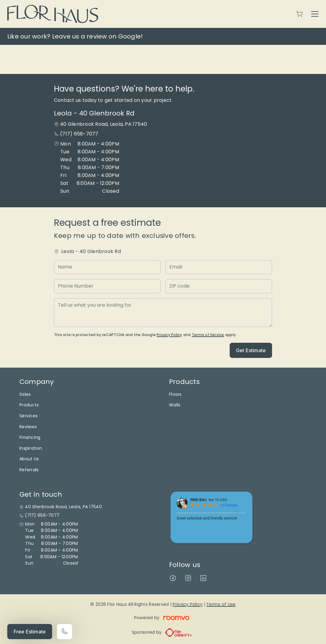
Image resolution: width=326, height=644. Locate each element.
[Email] (218, 267)
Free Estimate (30, 632)
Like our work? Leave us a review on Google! (75, 36)
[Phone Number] (107, 286)
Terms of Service (208, 334)
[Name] (107, 267)
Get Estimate (251, 350)
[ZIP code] (218, 286)
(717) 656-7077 (79, 133)
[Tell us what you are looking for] (163, 312)
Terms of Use (220, 604)
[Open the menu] (315, 13)
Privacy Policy (169, 334)
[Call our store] (64, 631)
